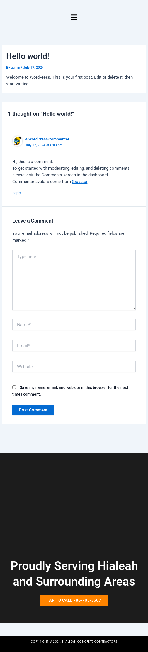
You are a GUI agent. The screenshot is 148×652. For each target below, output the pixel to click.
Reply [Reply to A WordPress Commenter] (16, 193)
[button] (73, 17)
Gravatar (79, 181)
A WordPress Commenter (47, 139)
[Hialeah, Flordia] (74, 511)
